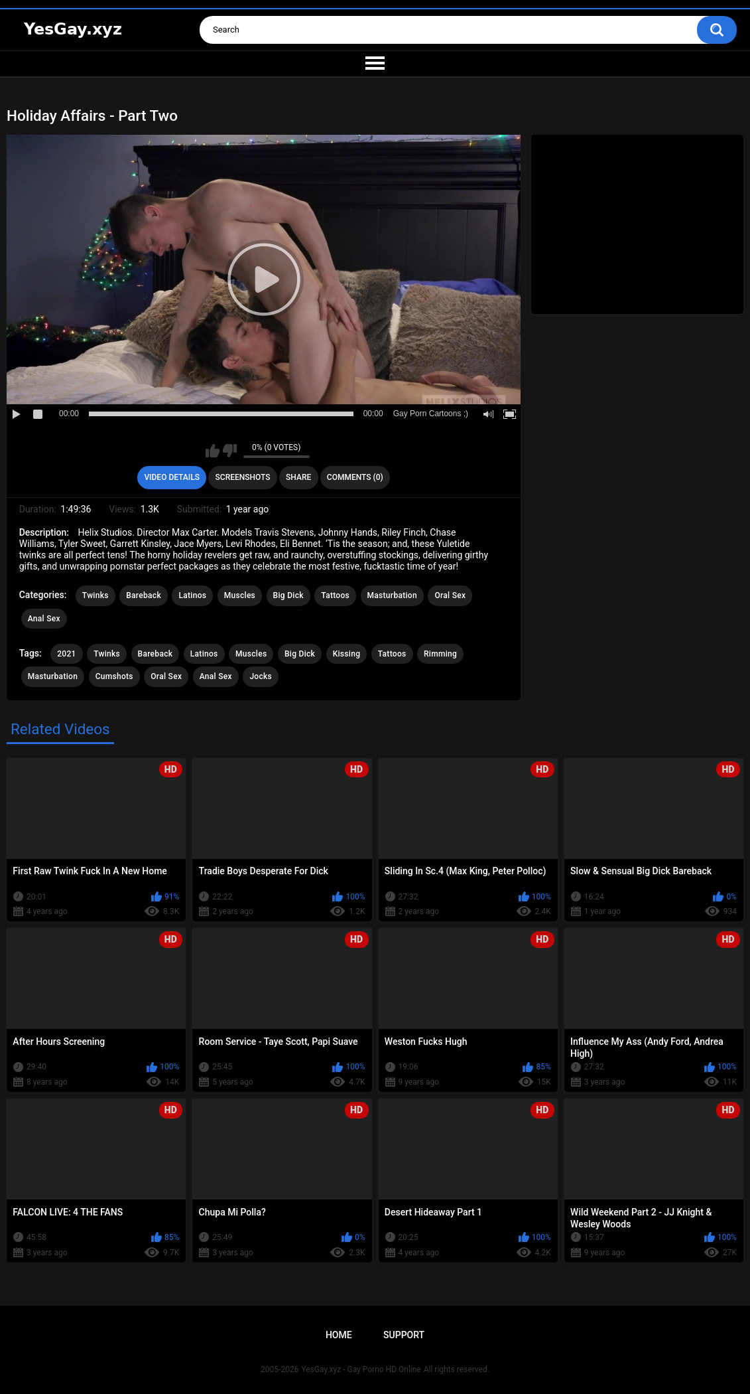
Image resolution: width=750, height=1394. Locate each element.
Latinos (192, 595)
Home (339, 1335)
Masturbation (392, 595)
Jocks (260, 676)
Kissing (347, 653)
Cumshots (114, 676)
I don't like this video (230, 450)
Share (298, 477)
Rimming (440, 653)
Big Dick (288, 595)
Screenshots (243, 477)
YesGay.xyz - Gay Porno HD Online (360, 1369)
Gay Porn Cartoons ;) (430, 413)
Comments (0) (355, 477)
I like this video (212, 450)
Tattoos (335, 595)
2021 (66, 653)
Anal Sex (44, 618)
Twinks (95, 595)
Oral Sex (450, 595)
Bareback (143, 595)
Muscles (239, 595)
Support (403, 1335)
